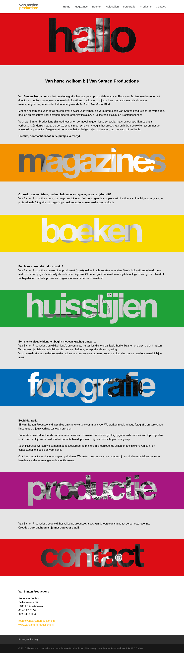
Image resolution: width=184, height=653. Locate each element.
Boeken (96, 7)
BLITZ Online (135, 648)
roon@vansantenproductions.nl (36, 620)
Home (66, 7)
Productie (146, 7)
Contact (161, 7)
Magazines (81, 7)
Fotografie (129, 7)
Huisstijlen (112, 7)
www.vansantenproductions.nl (36, 624)
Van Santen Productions (70, 648)
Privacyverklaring (28, 639)
